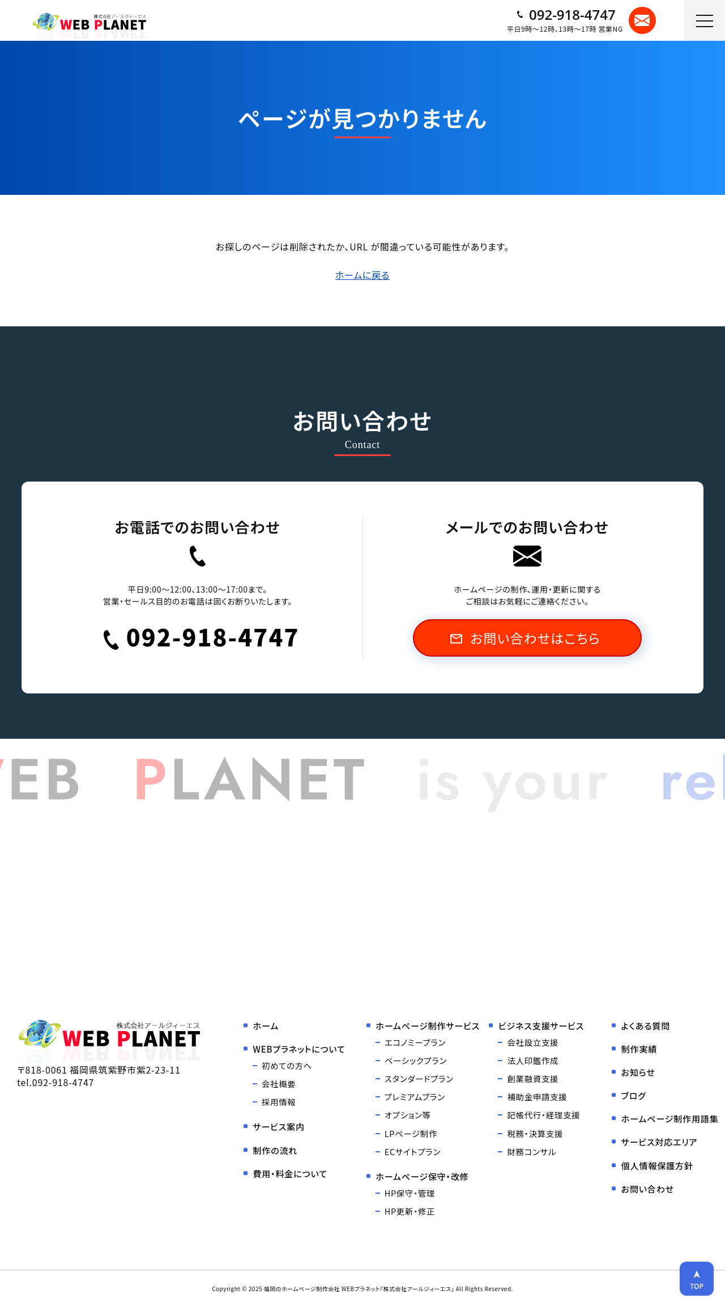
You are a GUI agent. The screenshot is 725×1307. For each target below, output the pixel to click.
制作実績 (639, 1048)
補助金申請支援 (537, 1096)
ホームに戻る (362, 275)
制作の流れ (275, 1150)
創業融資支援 (532, 1078)
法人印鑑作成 (532, 1060)
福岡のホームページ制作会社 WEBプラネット (322, 1288)
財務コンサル (531, 1151)
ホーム (266, 1025)
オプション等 (408, 1115)
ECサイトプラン (413, 1151)
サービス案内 (278, 1126)
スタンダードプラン (419, 1078)
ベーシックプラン (416, 1060)
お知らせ (638, 1072)
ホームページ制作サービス (427, 1025)
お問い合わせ (647, 1188)
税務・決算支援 (535, 1133)
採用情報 (279, 1102)
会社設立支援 (532, 1042)
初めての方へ (287, 1065)
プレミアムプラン (415, 1096)
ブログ (633, 1095)
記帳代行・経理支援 (543, 1115)
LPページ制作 (411, 1133)
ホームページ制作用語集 (670, 1118)
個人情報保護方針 (657, 1165)
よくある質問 (646, 1025)
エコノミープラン (415, 1042)
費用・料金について (290, 1173)
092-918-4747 (565, 15)
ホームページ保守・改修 (422, 1176)
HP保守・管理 (410, 1193)
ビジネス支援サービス (541, 1025)
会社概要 (279, 1083)
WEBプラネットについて (299, 1048)
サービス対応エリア (659, 1141)
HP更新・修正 (410, 1211)
